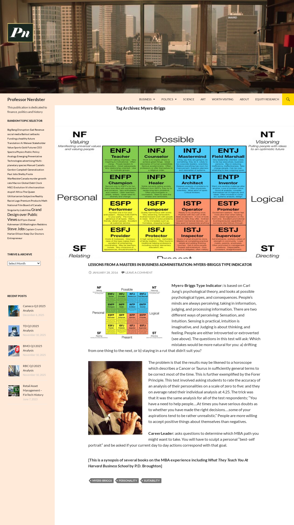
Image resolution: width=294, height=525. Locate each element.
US (21, 226)
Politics (167, 99)
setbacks (34, 134)
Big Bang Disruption (18, 129)
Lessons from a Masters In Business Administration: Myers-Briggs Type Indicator (164, 272)
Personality (128, 498)
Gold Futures (29, 147)
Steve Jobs (16, 231)
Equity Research (267, 99)
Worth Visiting (222, 99)
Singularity (13, 210)
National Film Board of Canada (24, 205)
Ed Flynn (23, 221)
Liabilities (25, 210)
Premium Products (30, 200)
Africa (19, 191)
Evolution (19, 187)
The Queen (29, 191)
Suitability (152, 498)
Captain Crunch (34, 231)
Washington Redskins (35, 226)
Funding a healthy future (21, 138)
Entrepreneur (14, 240)
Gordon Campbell (17, 169)
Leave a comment (139, 290)
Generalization (36, 169)
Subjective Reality (33, 196)
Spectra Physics (15, 151)
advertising (28, 160)
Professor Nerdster (26, 99)
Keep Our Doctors (34, 236)
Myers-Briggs (102, 498)
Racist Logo (13, 200)
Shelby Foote (25, 174)
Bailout (25, 134)
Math (44, 200)
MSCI (10, 187)
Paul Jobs (12, 174)
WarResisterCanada (18, 178)
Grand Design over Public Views (24, 215)
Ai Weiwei (26, 142)
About (244, 99)
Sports (17, 147)
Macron (16, 182)
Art (203, 99)
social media (14, 134)
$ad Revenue (37, 129)
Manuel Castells (35, 165)
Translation (13, 142)
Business (145, 99)
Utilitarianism (15, 196)
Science (188, 99)
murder (34, 178)
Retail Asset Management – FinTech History (33, 392)
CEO (39, 147)
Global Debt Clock (31, 182)
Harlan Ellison (15, 236)
